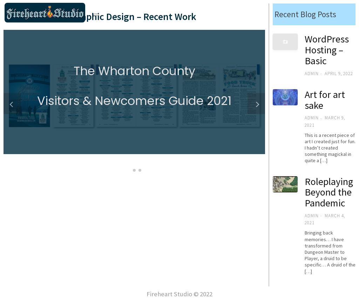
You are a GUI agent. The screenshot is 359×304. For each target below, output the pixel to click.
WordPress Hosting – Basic (327, 50)
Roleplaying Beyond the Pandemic (329, 192)
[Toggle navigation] (96, 15)
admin (312, 74)
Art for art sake (325, 100)
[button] (128, 170)
